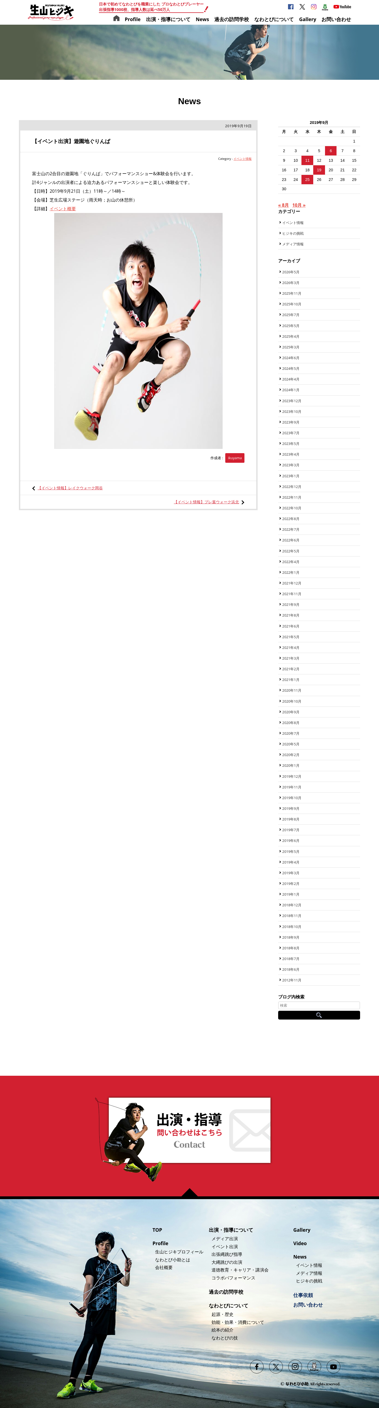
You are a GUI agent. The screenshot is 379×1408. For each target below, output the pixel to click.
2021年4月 (291, 647)
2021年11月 (291, 593)
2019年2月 (291, 883)
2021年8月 (291, 615)
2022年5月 (291, 551)
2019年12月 (291, 776)
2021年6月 (291, 626)
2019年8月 (291, 819)
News (202, 19)
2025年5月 (291, 325)
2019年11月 (291, 787)
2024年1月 (291, 389)
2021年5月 (291, 636)
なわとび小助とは (172, 1260)
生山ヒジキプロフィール (179, 1252)
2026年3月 (291, 282)
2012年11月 (291, 980)
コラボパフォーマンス (233, 1278)
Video (300, 1243)
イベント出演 (225, 1247)
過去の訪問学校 (231, 19)
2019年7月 (291, 829)
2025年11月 (291, 293)
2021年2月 (291, 668)
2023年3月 (291, 464)
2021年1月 (291, 679)
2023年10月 (291, 411)
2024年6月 (291, 357)
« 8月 (283, 205)
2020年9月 (291, 711)
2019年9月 (291, 808)
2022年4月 (291, 561)
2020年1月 (291, 765)
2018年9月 (291, 937)
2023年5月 (291, 443)
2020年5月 (291, 744)
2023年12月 (291, 400)
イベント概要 (63, 209)
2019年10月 (291, 797)
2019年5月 (291, 851)
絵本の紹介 (222, 1330)
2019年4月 (291, 862)
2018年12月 (291, 904)
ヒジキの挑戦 (293, 233)
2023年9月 (291, 422)
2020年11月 (291, 690)
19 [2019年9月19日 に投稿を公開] (319, 170)
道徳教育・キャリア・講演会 (240, 1270)
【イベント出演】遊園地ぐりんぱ (71, 141)
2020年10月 (291, 701)
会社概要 (164, 1267)
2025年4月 (291, 336)
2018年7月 (291, 958)
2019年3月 (291, 872)
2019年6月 (291, 840)
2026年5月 (291, 271)
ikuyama (235, 457)
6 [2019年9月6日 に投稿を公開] (331, 151)
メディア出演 (225, 1239)
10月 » (299, 205)
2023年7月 (291, 432)
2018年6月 (291, 969)
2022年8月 (291, 518)
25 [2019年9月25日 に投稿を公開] (307, 179)
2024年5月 (291, 368)
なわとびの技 (225, 1338)
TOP (157, 1230)
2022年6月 (291, 540)
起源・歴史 (222, 1314)
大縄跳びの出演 (227, 1262)
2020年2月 (291, 754)
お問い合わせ (336, 19)
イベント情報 (242, 159)
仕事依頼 (303, 1295)
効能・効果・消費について (238, 1322)
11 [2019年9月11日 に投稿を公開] (307, 160)
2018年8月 (291, 948)
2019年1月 (291, 894)
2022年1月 (291, 572)
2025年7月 (291, 314)
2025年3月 (291, 347)
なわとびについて (274, 19)
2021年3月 (291, 658)
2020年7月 (291, 733)
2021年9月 (291, 604)
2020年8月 (291, 722)
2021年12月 (291, 583)
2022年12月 (291, 486)
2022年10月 (291, 508)
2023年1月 (291, 475)
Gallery (307, 19)
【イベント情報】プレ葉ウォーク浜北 (206, 501)
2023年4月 (291, 454)
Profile (133, 19)
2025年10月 (291, 304)
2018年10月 (291, 926)
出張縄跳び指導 (227, 1254)
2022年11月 (291, 497)
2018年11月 (291, 915)
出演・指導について (168, 19)
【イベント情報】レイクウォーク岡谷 (70, 487)
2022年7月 (291, 529)
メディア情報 (293, 244)
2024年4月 (291, 379)
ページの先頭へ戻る (192, 1192)
